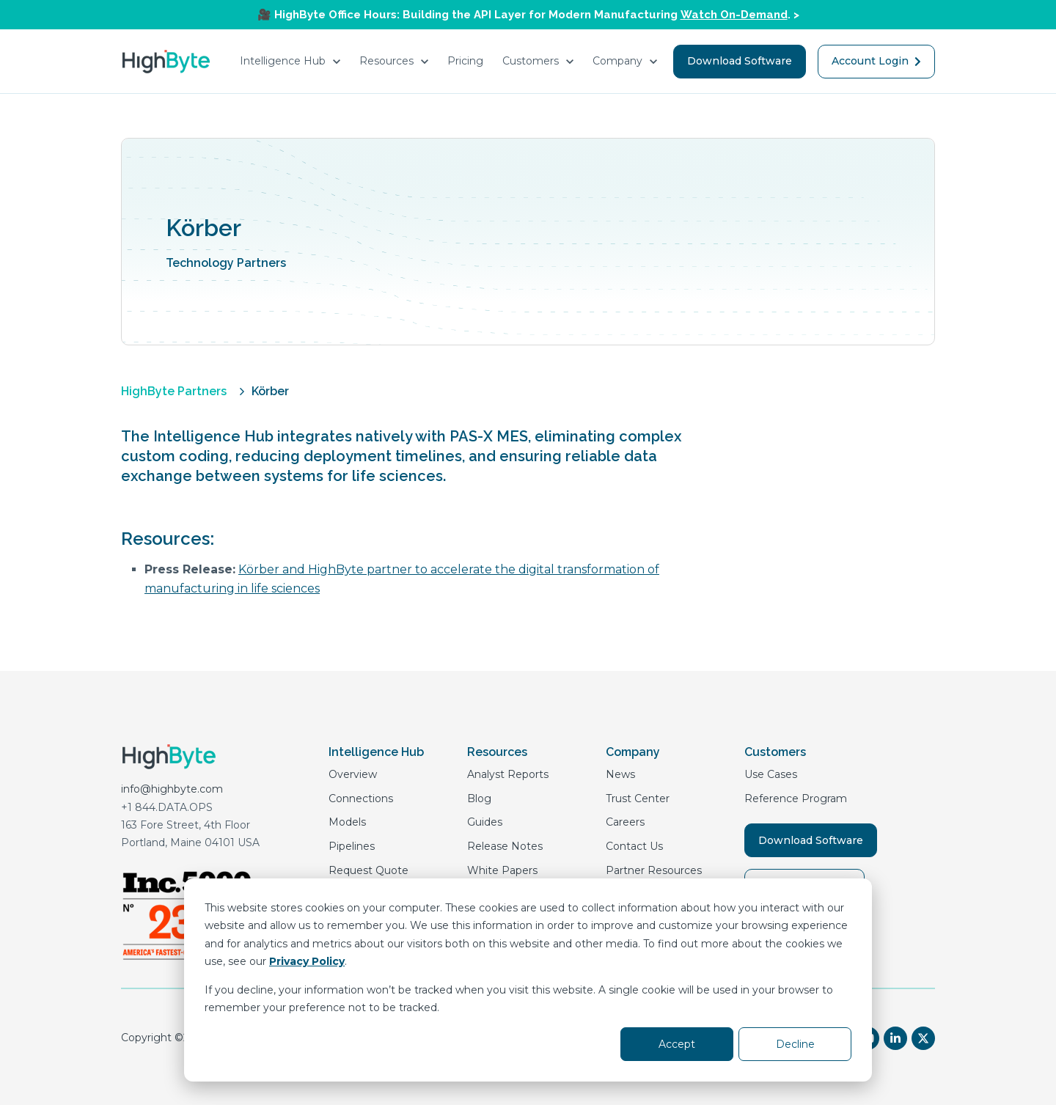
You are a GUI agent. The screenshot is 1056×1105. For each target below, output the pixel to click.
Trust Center (638, 798)
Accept (677, 1044)
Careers (625, 822)
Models (347, 822)
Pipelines (352, 846)
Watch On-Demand (734, 14)
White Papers (502, 870)
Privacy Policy (307, 961)
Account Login (876, 60)
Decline (795, 1044)
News (620, 774)
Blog (479, 798)
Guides (484, 822)
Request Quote (368, 870)
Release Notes (505, 846)
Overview (353, 774)
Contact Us (634, 846)
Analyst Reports (508, 774)
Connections (361, 798)
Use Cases (770, 774)
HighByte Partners (174, 391)
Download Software (739, 60)
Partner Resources (654, 870)
